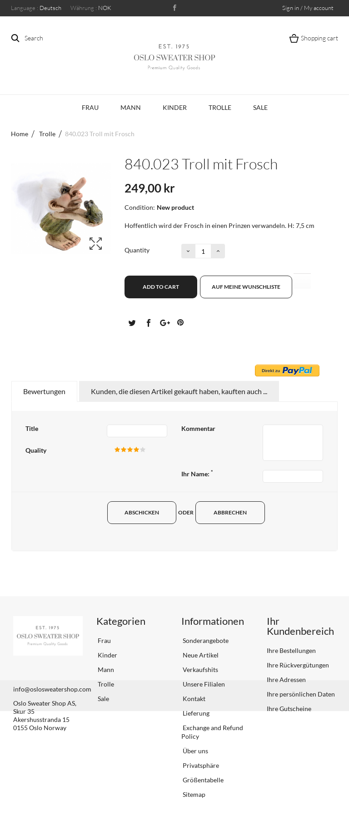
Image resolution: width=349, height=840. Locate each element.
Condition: (140, 207)
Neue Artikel (200, 655)
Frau (90, 107)
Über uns (194, 751)
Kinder (175, 107)
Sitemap (193, 794)
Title (31, 428)
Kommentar (198, 428)
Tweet (132, 322)
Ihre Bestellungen (291, 650)
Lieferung (195, 713)
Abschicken (143, 512)
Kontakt (193, 698)
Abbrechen (235, 512)
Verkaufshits (199, 669)
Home (19, 134)
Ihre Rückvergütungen (298, 665)
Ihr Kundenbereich (300, 626)
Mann (130, 107)
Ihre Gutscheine (289, 708)
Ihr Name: (197, 474)
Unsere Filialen (203, 684)
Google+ (164, 322)
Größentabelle (202, 780)
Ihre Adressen (286, 679)
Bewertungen (44, 391)
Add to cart (161, 286)
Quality (35, 450)
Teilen (148, 322)
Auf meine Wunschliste (246, 286)
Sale (260, 107)
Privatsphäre (200, 765)
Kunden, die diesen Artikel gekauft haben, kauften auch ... (179, 391)
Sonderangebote (205, 640)
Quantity (137, 250)
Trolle (220, 107)
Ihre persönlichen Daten (301, 694)
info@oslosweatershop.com (52, 689)
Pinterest (180, 322)
